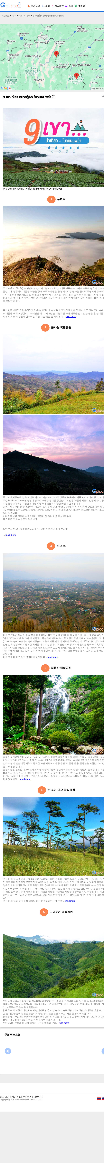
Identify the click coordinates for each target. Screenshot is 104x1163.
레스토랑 (57, 6)
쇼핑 (69, 6)
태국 (14, 16)
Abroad (79, 6)
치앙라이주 (24, 16)
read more (71, 316)
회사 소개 (5, 1097)
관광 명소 (33, 6)
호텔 (46, 6)
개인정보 (16, 1097)
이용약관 (38, 1097)
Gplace (5, 16)
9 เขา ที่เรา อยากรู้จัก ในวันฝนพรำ (48, 16)
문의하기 (27, 1097)
